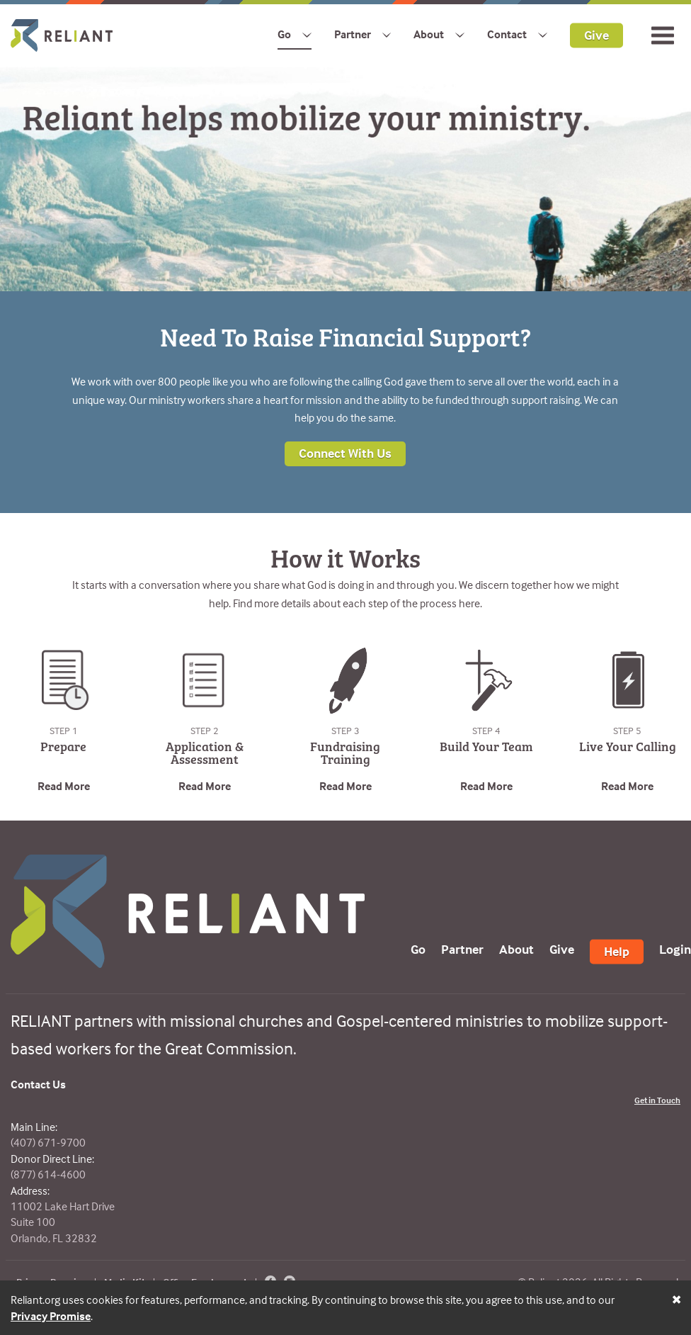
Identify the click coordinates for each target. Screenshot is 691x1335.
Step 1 (64, 730)
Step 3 (345, 730)
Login (675, 949)
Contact (507, 34)
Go (284, 34)
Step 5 (627, 730)
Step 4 (486, 730)
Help (616, 951)
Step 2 (204, 730)
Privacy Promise (51, 1316)
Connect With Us (345, 453)
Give (596, 34)
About (428, 34)
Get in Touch (657, 1100)
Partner (352, 34)
